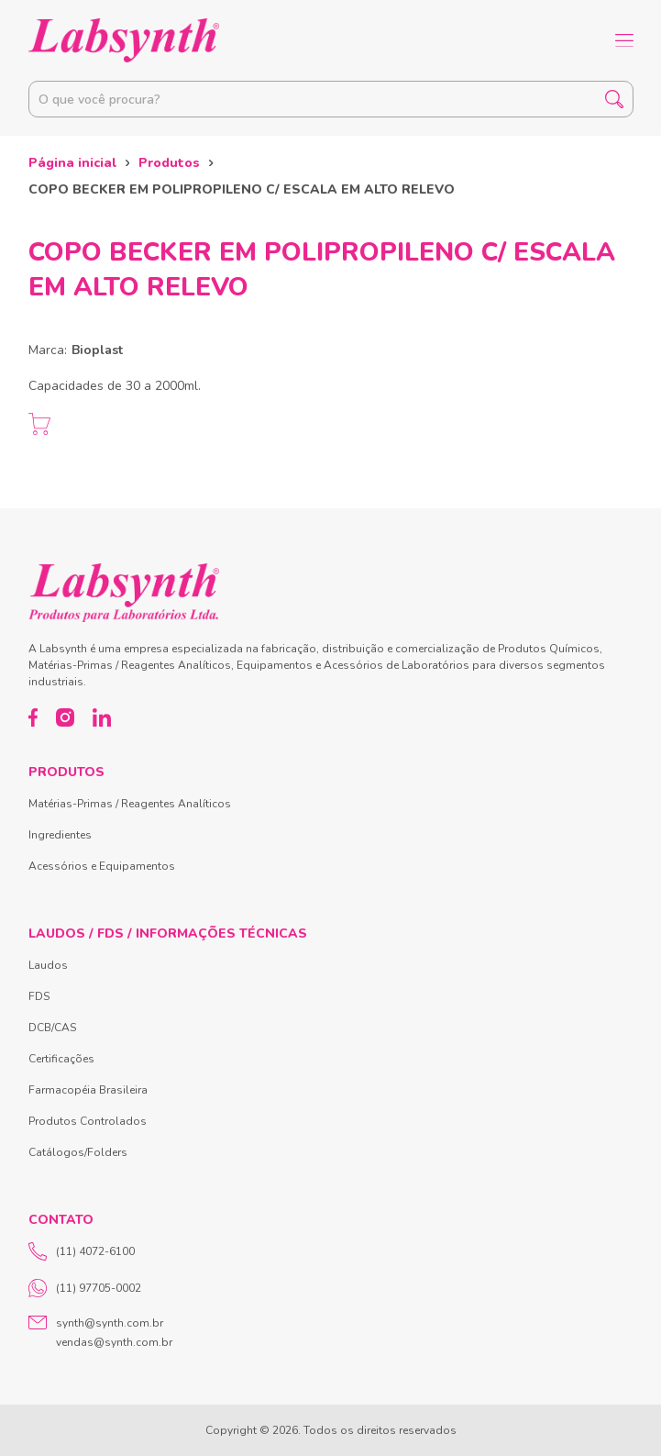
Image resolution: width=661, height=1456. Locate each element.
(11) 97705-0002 (84, 1288)
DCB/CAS (52, 1027)
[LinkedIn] (102, 717)
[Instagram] (65, 717)
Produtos (169, 163)
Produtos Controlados (87, 1121)
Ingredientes (60, 835)
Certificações (61, 1058)
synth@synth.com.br (109, 1323)
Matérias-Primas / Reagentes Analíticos (129, 803)
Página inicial (72, 163)
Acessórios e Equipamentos (101, 866)
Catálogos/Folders (77, 1152)
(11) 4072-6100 (81, 1251)
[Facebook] (33, 717)
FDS (39, 996)
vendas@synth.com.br (114, 1342)
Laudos (48, 965)
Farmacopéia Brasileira (88, 1090)
